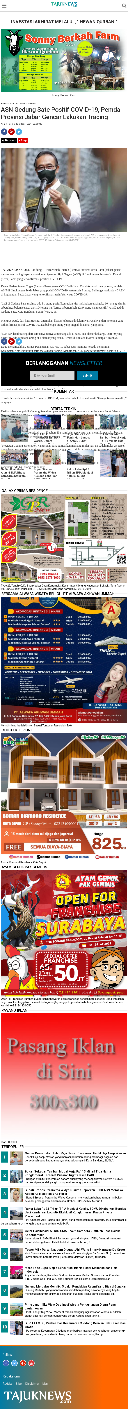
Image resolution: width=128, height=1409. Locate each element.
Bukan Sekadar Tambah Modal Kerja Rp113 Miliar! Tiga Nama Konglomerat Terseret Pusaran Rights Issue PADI (113, 443)
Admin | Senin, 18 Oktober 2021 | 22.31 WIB (21, 124)
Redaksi (8, 1383)
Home (3, 103)
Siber (19, 1383)
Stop (23, 140)
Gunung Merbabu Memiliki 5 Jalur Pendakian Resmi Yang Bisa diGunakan (76, 1286)
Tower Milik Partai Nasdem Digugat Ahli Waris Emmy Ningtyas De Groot (75, 1249)
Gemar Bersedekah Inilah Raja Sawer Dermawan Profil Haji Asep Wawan (75, 1153)
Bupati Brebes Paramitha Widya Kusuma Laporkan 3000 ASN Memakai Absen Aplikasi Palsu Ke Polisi (47, 478)
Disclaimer (32, 1383)
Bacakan (9, 140)
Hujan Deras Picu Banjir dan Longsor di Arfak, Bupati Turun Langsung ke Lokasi (79, 441)
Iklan (45, 1383)
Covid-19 (12, 103)
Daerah (22, 103)
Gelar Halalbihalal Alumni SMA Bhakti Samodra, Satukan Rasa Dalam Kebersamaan (13, 476)
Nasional (32, 103)
